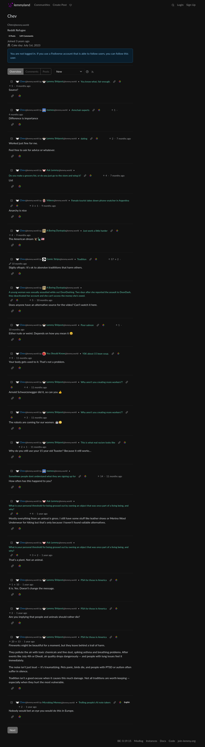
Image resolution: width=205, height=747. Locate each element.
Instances (151, 740)
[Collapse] (11, 81)
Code (172, 740)
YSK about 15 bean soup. (95, 353)
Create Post (60, 4)
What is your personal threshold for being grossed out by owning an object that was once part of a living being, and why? (68, 507)
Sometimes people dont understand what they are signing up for (42, 476)
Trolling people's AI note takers (95, 702)
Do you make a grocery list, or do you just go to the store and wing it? (45, 175)
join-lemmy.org (186, 740)
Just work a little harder (95, 230)
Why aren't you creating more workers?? (102, 382)
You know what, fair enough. (95, 81)
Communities (42, 4)
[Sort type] (69, 71)
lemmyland (19, 5)
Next (13, 730)
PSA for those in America (94, 580)
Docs (163, 740)
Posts (46, 71)
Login (180, 4)
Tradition (81, 259)
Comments (32, 71)
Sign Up (190, 4)
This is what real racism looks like (98, 442)
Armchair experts (80, 110)
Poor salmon (87, 325)
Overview (15, 71)
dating (84, 138)
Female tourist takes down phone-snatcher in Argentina (100, 200)
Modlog (138, 740)
